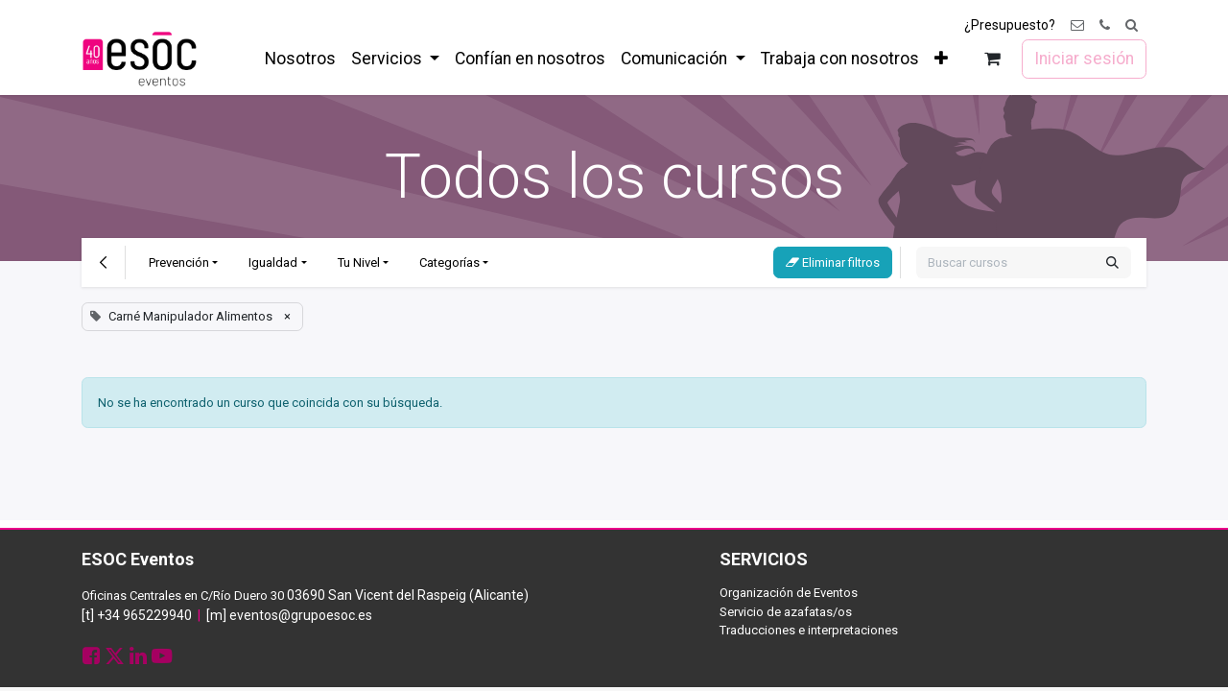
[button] (1131, 25)
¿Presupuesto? (1009, 25)
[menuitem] (300, 58)
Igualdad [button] (272, 262)
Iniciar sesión (1084, 58)
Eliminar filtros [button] (833, 262)
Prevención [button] (179, 262)
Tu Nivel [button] (359, 262)
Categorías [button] (449, 262)
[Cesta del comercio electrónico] (992, 59)
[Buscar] (1112, 263)
